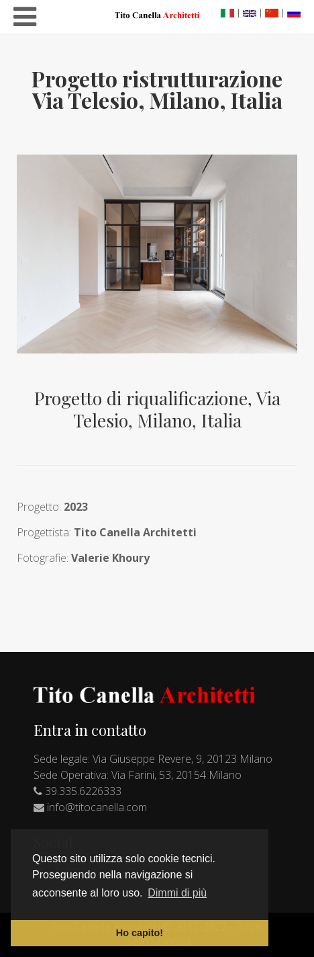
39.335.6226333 (83, 791)
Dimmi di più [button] (177, 893)
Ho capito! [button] (139, 932)
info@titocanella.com (97, 807)
